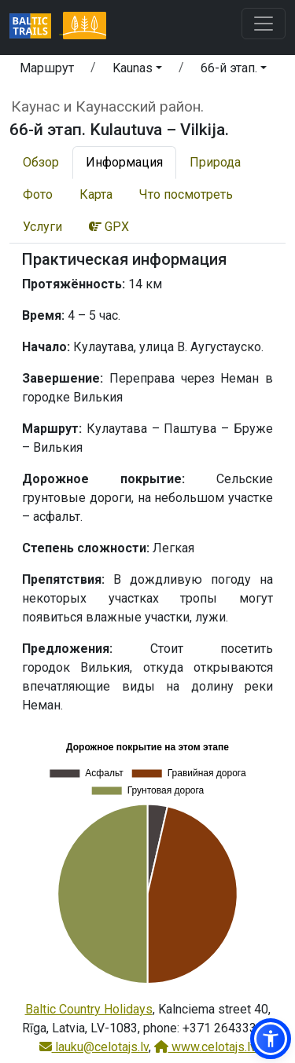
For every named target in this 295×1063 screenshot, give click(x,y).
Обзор (41, 162)
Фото (38, 194)
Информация (124, 162)
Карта (95, 194)
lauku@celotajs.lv (94, 1046)
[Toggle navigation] (264, 23)
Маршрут (47, 67)
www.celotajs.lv (205, 1046)
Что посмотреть (186, 194)
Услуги (42, 226)
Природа (215, 162)
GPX (109, 226)
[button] (137, 70)
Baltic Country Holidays (89, 1009)
